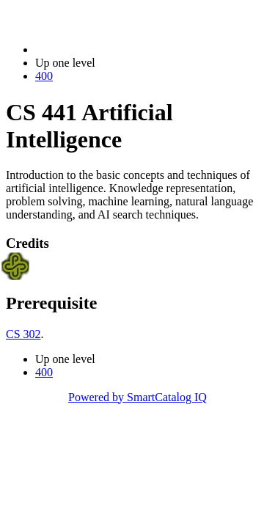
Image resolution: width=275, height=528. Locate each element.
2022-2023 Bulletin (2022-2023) (111, 49)
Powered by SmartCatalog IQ (137, 397)
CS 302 (23, 334)
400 (44, 76)
